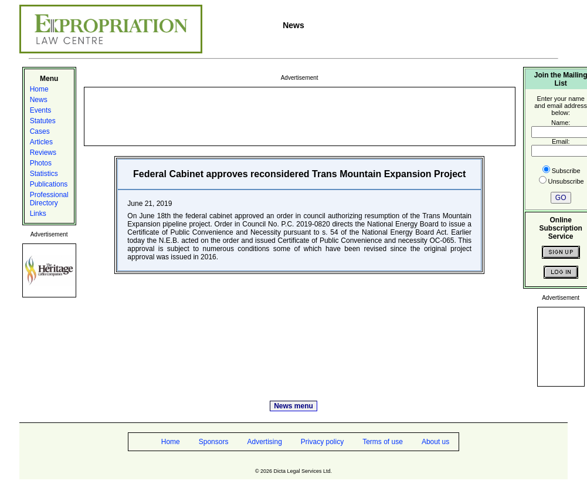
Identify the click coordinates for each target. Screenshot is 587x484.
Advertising (264, 442)
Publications (49, 184)
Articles (41, 142)
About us (435, 442)
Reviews (43, 152)
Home (39, 89)
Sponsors (214, 442)
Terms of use (382, 442)
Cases (40, 131)
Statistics (44, 174)
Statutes (43, 121)
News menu (293, 406)
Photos (41, 163)
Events (41, 110)
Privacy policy (322, 442)
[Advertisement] (299, 115)
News (38, 100)
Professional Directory (49, 199)
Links (38, 213)
